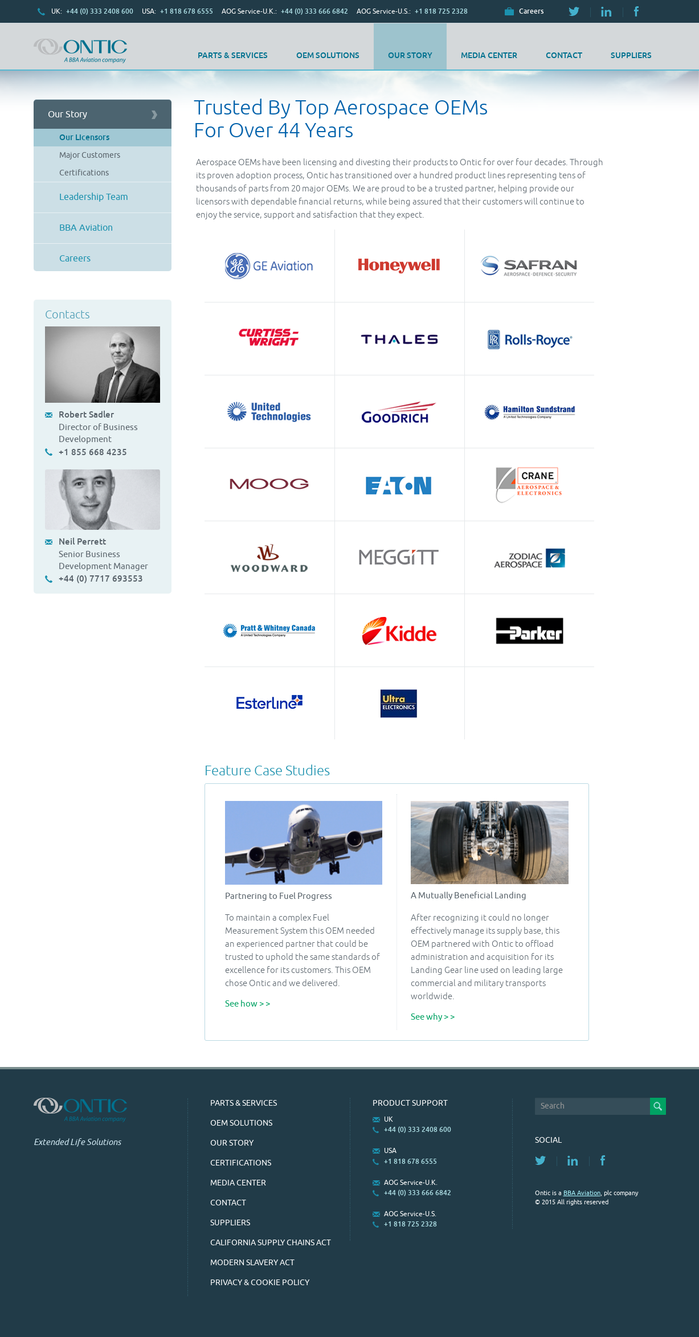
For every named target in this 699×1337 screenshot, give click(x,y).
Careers (531, 11)
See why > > (433, 1017)
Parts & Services (233, 55)
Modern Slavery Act (252, 1263)
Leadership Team (93, 197)
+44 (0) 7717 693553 (101, 578)
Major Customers (89, 155)
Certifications (84, 173)
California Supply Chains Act (270, 1243)
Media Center (489, 55)
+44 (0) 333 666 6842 (314, 11)
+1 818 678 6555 (186, 11)
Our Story (410, 55)
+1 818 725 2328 (441, 11)
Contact (564, 55)
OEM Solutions (327, 55)
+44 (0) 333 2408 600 (99, 11)
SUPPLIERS (631, 55)
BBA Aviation (86, 228)
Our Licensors (84, 137)
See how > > (247, 1004)
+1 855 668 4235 (93, 452)
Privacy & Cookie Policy (259, 1282)
